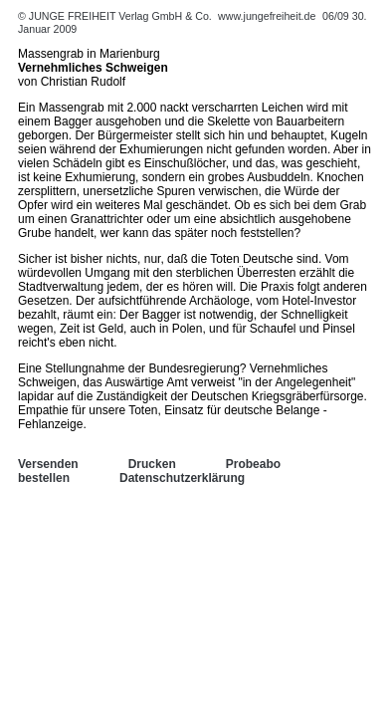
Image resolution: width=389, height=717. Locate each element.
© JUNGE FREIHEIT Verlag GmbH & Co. (116, 16)
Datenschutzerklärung (182, 478)
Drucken (152, 464)
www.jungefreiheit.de (266, 16)
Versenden (48, 464)
